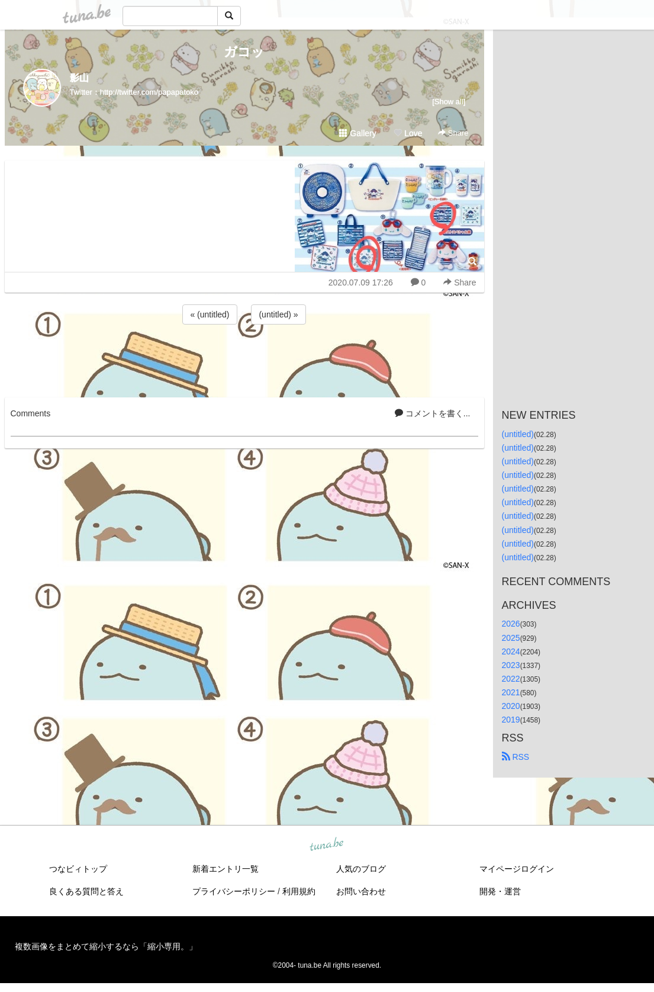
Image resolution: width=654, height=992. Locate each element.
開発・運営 (500, 891)
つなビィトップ (78, 869)
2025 (511, 638)
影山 (79, 78)
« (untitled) (209, 314)
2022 (511, 678)
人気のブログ (361, 869)
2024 (511, 651)
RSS (516, 757)
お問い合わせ (361, 891)
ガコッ (244, 51)
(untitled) (518, 434)
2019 (511, 719)
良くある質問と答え (86, 891)
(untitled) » (278, 314)
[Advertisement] (244, 359)
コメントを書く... (433, 413)
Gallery (357, 133)
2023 (511, 665)
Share (453, 133)
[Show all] (448, 101)
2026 (511, 623)
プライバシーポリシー (233, 891)
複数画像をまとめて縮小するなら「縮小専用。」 (106, 946)
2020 (511, 706)
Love (408, 133)
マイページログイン (516, 869)
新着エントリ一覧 (225, 869)
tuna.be (326, 845)
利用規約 (298, 891)
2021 (511, 692)
